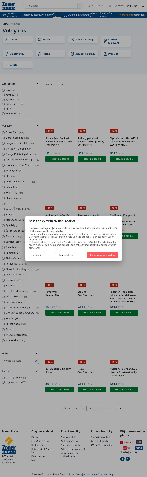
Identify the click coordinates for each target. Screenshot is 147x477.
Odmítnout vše (66, 255)
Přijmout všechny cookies (102, 255)
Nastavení (36, 255)
